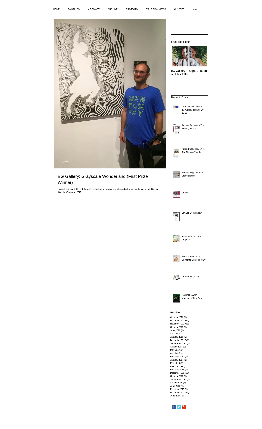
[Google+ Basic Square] (184, 407)
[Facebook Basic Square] (174, 407)
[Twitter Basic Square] (179, 407)
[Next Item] (202, 56)
